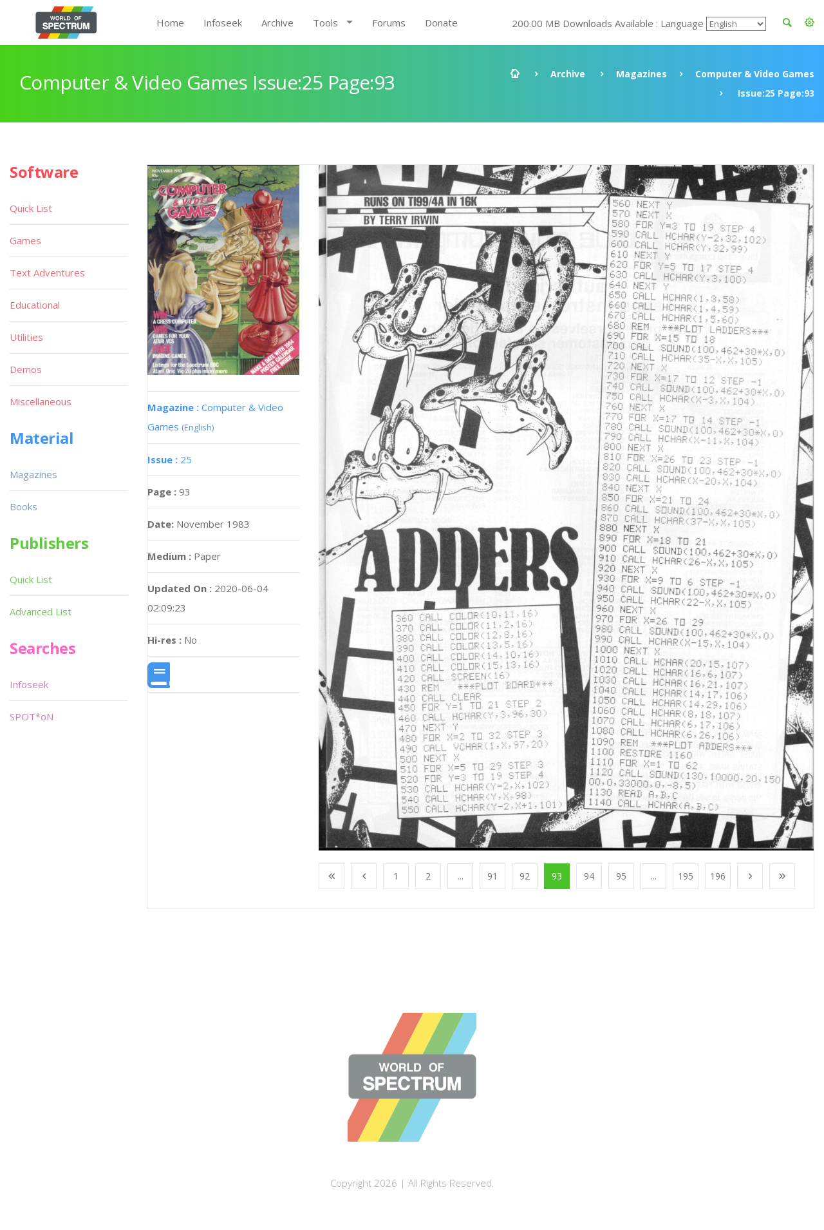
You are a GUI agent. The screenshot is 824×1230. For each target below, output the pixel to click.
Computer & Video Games (754, 74)
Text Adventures (47, 272)
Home (170, 22)
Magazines (641, 74)
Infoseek (222, 22)
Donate (441, 22)
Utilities (26, 337)
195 (685, 876)
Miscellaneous (40, 401)
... (461, 876)
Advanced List (40, 611)
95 (621, 876)
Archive (277, 22)
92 (525, 876)
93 (557, 876)
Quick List (31, 208)
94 (589, 876)
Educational (35, 304)
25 (169, 459)
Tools (325, 22)
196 (718, 876)
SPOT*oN (31, 716)
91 (492, 876)
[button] (809, 22)
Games (25, 240)
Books (23, 506)
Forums (389, 22)
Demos (26, 369)
